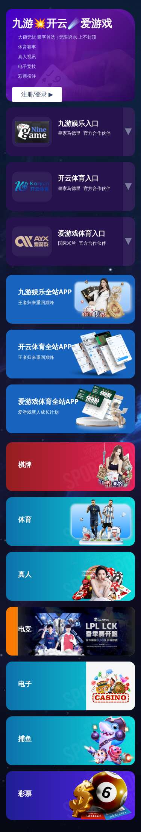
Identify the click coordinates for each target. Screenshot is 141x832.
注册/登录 (37, 94)
